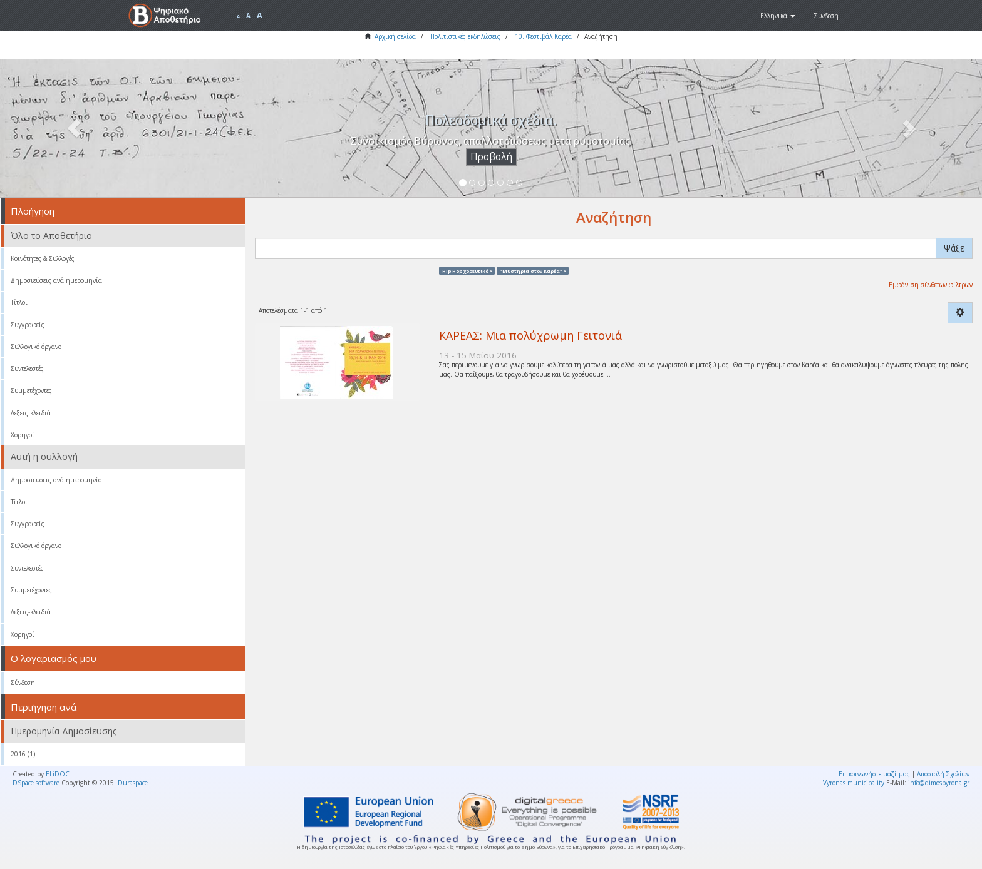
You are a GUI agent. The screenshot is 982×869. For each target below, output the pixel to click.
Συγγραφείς (27, 324)
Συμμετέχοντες (31, 390)
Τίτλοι (19, 302)
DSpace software (36, 782)
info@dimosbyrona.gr (938, 782)
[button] (778, 15)
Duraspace (133, 782)
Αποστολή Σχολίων (943, 774)
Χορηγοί (22, 434)
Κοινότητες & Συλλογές (43, 258)
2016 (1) (23, 754)
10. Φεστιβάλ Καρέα (543, 36)
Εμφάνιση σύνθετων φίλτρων (931, 284)
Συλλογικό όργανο (36, 346)
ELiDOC (58, 774)
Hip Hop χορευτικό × (467, 270)
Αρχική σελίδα (395, 36)
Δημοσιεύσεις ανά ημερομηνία (56, 280)
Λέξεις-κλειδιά (31, 413)
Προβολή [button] (491, 156)
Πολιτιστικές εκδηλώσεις (465, 36)
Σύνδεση (23, 682)
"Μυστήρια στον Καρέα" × (533, 270)
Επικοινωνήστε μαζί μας (874, 774)
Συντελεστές (27, 368)
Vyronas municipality (853, 782)
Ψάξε (954, 248)
